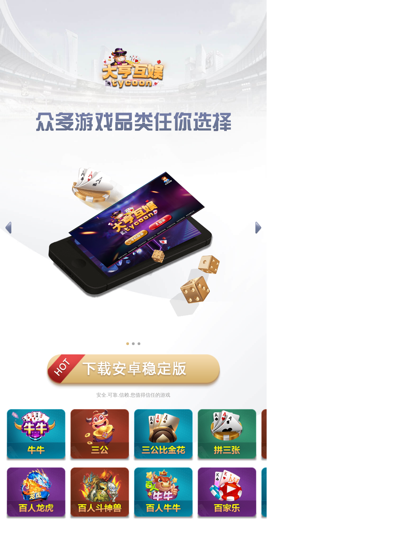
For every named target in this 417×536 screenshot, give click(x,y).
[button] (8, 228)
